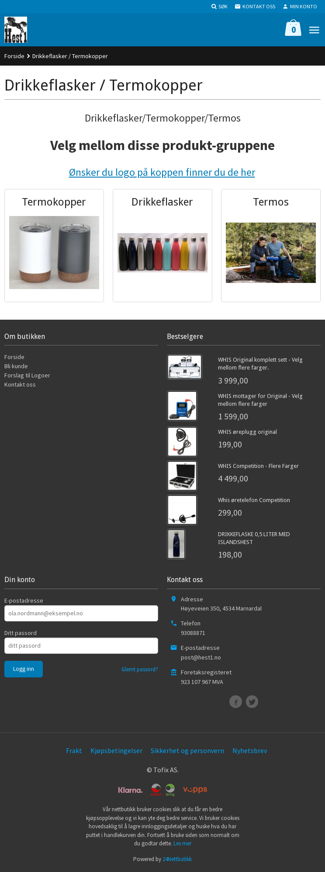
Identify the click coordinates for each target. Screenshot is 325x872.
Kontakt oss (20, 384)
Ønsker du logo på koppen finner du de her (162, 172)
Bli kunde (16, 366)
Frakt (74, 750)
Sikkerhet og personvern (187, 750)
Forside (14, 56)
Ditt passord (20, 633)
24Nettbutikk (177, 859)
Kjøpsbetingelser (116, 750)
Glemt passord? (139, 669)
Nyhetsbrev (249, 750)
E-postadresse (23, 600)
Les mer (182, 843)
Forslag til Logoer (27, 375)
